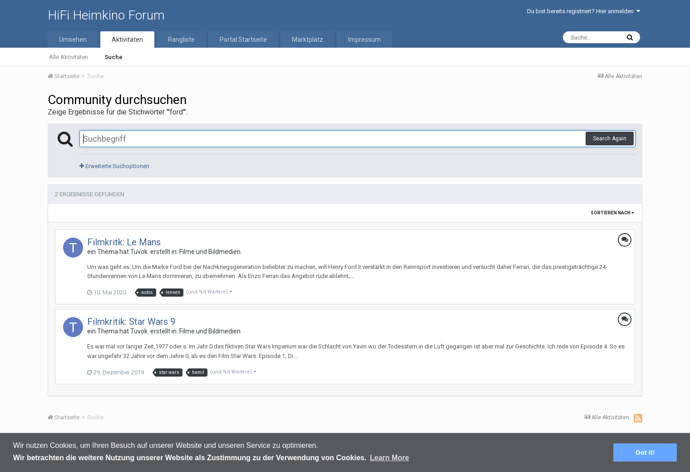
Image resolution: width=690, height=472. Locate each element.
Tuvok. (139, 251)
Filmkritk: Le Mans (124, 242)
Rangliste (181, 39)
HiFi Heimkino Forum (106, 15)
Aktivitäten (127, 39)
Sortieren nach (612, 212)
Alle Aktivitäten (68, 57)
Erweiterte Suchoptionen (114, 166)
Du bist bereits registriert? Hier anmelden (583, 11)
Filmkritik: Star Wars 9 (131, 321)
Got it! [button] (645, 452)
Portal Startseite (243, 39)
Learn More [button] (389, 458)
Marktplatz (307, 39)
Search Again (609, 138)
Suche (113, 57)
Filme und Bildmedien (210, 251)
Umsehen (73, 39)
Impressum (364, 39)
